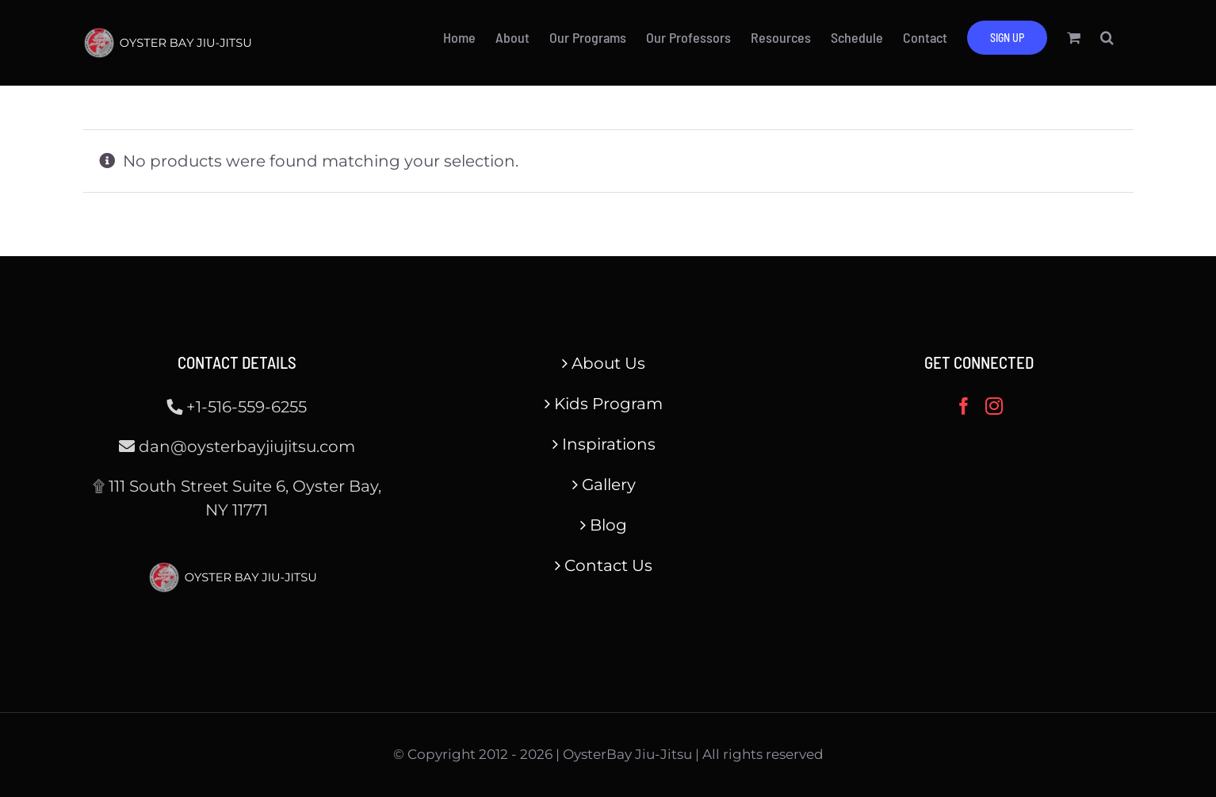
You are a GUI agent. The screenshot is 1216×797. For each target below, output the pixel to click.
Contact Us (608, 565)
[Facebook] (964, 406)
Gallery (609, 484)
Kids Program (608, 403)
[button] (1107, 37)
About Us (608, 363)
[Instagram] (994, 406)
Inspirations (609, 444)
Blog (608, 525)
